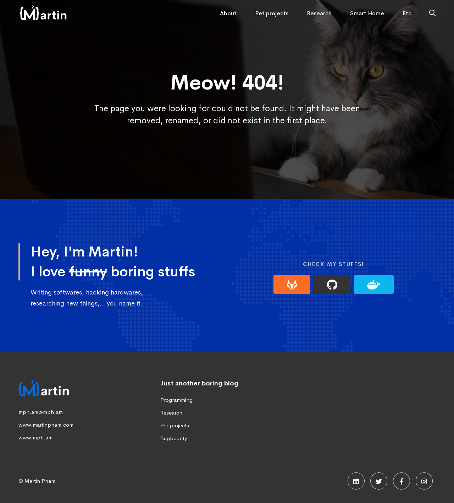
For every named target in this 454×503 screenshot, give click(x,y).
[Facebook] (401, 481)
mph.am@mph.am (40, 412)
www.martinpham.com (45, 424)
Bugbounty (173, 438)
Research (171, 412)
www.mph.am (35, 437)
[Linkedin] (356, 481)
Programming (176, 399)
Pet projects (174, 425)
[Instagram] (424, 481)
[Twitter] (378, 481)
